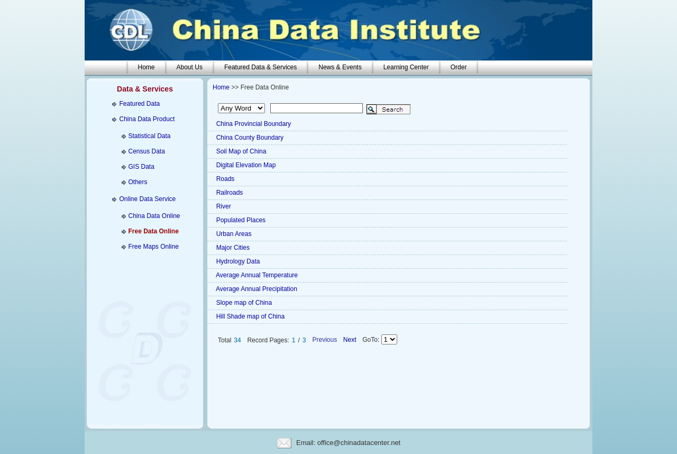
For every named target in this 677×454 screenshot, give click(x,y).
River (222, 206)
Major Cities (232, 247)
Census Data (146, 151)
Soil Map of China (240, 151)
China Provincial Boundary (252, 124)
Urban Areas (232, 234)
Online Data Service (148, 199)
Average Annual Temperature (256, 275)
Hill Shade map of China (249, 316)
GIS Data (141, 166)
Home (221, 87)
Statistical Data (149, 136)
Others (137, 182)
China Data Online (154, 216)
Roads (224, 179)
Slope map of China (243, 302)
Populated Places (240, 220)
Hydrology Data (237, 261)
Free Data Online (153, 231)
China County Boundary (248, 137)
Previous (325, 339)
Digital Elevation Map (245, 165)
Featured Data (140, 103)
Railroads (228, 192)
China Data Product (147, 119)
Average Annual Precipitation (255, 289)
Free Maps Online (153, 246)
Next (349, 339)
